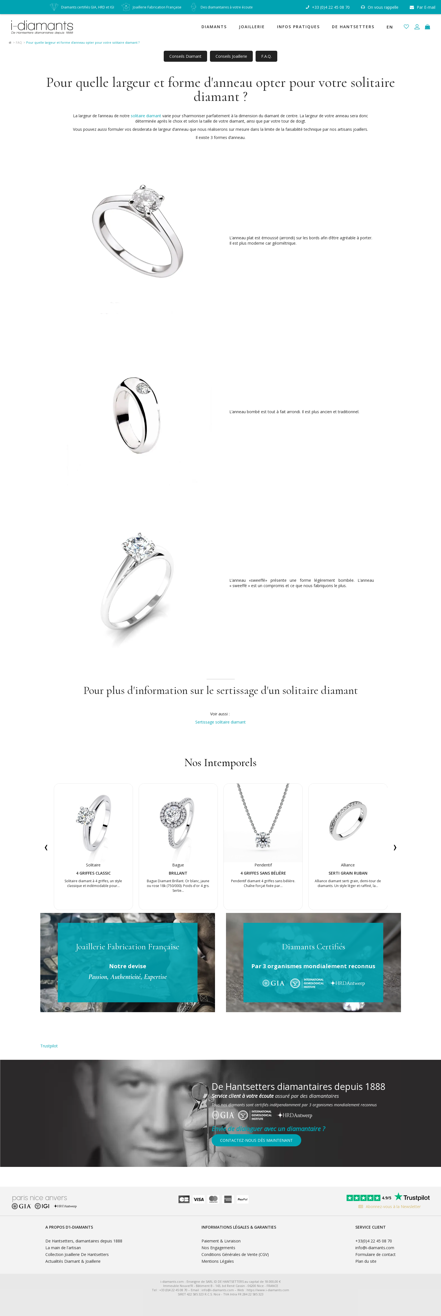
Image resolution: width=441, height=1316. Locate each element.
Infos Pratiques (298, 26)
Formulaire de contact (375, 1254)
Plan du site (365, 1261)
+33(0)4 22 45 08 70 (373, 1241)
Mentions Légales (217, 1261)
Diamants (214, 26)
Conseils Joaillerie (231, 56)
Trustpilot (49, 1046)
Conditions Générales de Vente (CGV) (235, 1254)
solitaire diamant (146, 115)
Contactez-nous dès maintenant (256, 1140)
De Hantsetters (353, 26)
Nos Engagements (218, 1247)
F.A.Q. (266, 56)
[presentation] (46, 847)
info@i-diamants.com (374, 1247)
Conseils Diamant (185, 56)
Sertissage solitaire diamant (220, 722)
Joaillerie (252, 26)
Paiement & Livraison (221, 1241)
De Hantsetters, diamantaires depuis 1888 (83, 1241)
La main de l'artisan (63, 1247)
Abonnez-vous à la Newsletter (388, 1206)
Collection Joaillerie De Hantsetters (77, 1254)
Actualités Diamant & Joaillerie (73, 1261)
